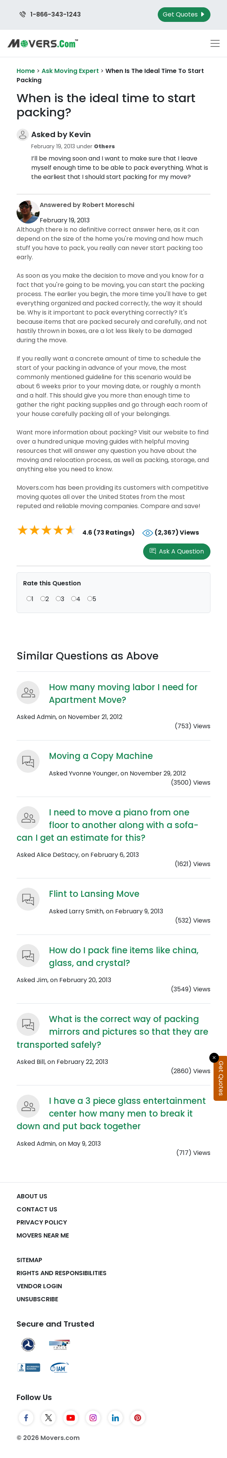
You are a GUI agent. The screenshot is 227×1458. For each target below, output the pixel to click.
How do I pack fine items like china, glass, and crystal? (124, 956)
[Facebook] (26, 1417)
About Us (32, 1196)
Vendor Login (39, 1286)
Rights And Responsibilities (62, 1273)
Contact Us (37, 1209)
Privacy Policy (42, 1222)
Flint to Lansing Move (94, 894)
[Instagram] (93, 1417)
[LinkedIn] (115, 1417)
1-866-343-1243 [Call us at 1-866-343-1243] (50, 14)
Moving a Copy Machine (101, 756)
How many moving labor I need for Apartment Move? (123, 693)
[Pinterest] (137, 1417)
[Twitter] (48, 1417)
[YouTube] (70, 1417)
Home (26, 70)
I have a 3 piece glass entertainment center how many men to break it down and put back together (111, 1114)
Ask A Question (177, 551)
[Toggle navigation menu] (215, 43)
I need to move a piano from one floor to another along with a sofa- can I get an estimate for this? (108, 825)
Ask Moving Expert (70, 70)
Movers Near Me (43, 1235)
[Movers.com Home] (42, 43)
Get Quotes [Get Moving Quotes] (184, 14)
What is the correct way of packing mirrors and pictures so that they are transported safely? (112, 1032)
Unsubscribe (37, 1299)
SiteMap (29, 1260)
